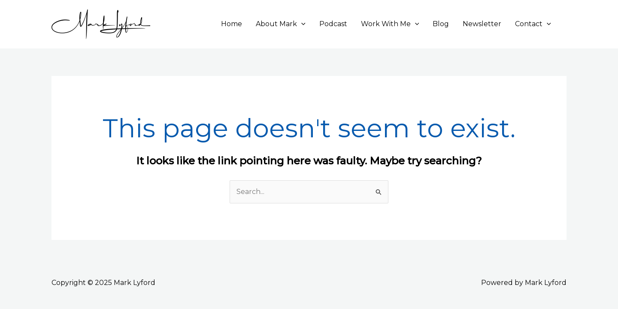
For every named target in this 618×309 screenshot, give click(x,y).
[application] (301, 24)
